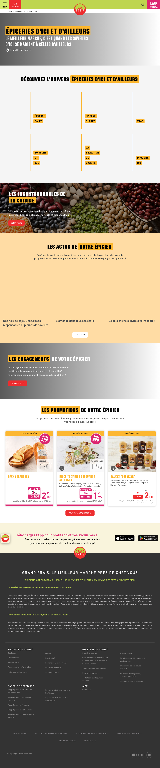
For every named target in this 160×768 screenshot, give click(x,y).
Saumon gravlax (52, 672)
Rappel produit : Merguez (18, 705)
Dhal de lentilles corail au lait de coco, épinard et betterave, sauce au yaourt (95, 660)
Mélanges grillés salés (18, 671)
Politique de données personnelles (51, 733)
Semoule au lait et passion (131, 681)
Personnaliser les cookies (129, 733)
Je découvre (16, 223)
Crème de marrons (90, 673)
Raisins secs (13, 662)
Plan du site (90, 740)
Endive (48, 653)
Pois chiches (13, 657)
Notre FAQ (86, 689)
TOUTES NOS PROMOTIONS (80, 513)
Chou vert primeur (53, 667)
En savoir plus (17, 383)
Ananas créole (126, 653)
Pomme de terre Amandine (19, 667)
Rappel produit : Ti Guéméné (20, 709)
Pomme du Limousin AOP (56, 662)
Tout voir (80, 335)
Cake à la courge (89, 653)
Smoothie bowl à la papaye (94, 668)
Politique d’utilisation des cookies (92, 733)
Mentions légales (67, 740)
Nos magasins (19, 733)
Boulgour (12, 653)
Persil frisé (50, 658)
